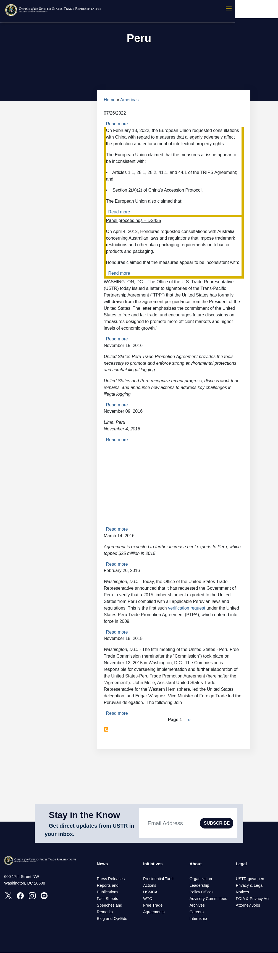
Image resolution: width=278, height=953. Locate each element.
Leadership (199, 885)
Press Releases (111, 879)
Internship (198, 919)
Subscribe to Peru (106, 729)
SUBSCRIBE (217, 823)
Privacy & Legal (249, 885)
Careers (197, 912)
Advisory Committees (208, 899)
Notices (242, 892)
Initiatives (153, 864)
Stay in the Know (84, 815)
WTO (147, 899)
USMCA (150, 892)
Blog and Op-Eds (112, 919)
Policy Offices (202, 892)
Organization (201, 879)
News (102, 864)
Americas (129, 99)
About (196, 864)
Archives (197, 905)
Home (110, 99)
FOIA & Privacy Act (252, 899)
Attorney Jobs (248, 905)
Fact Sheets (107, 899)
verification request (186, 608)
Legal (241, 864)
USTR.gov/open (250, 879)
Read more (117, 123)
